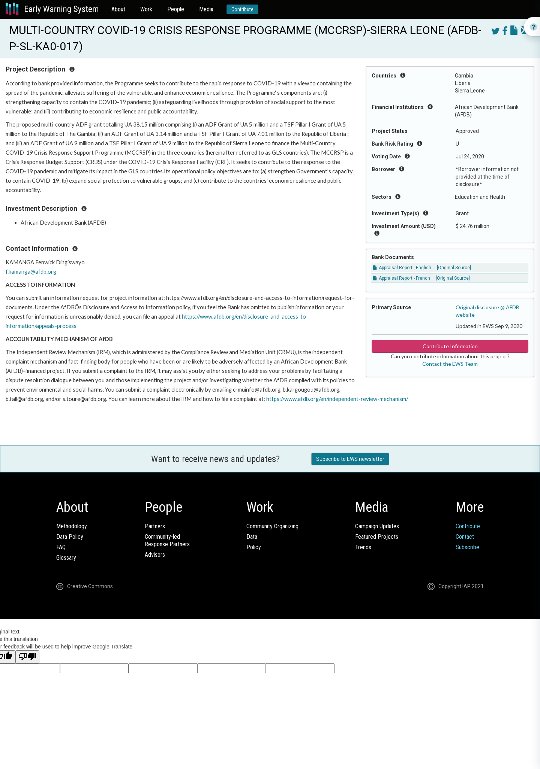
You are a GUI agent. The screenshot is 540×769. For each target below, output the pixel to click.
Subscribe (467, 547)
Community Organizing (272, 526)
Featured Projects (376, 536)
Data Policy (69, 536)
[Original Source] (454, 267)
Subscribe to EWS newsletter (350, 459)
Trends (363, 547)
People (175, 9)
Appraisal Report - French (401, 278)
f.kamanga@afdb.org (31, 271)
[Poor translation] (27, 656)
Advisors (155, 554)
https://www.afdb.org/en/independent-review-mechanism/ (337, 399)
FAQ (61, 547)
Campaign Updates (377, 526)
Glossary (66, 557)
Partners (155, 526)
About (118, 9)
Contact (465, 536)
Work (146, 9)
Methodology (71, 526)
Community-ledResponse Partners (167, 540)
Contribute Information (450, 346)
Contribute (242, 9)
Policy (253, 547)
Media (206, 9)
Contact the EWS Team (450, 364)
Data (251, 536)
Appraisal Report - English (402, 267)
